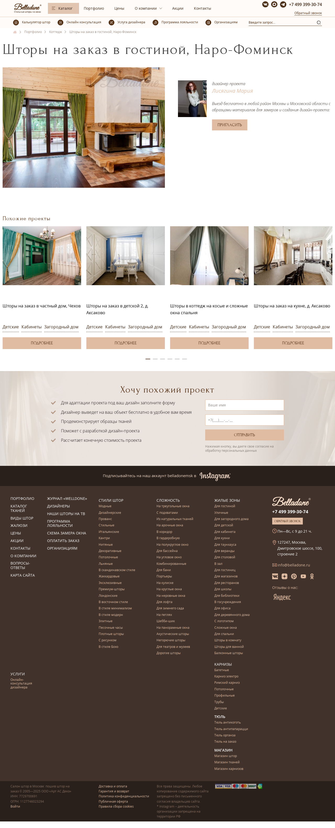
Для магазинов (226, 576)
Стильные (106, 525)
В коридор (164, 532)
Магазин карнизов (228, 769)
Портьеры (164, 576)
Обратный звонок (308, 13)
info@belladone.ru (293, 564)
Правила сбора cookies (116, 806)
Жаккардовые (109, 576)
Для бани (164, 570)
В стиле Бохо (108, 647)
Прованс (105, 519)
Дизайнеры (58, 506)
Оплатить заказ (63, 541)
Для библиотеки (226, 596)
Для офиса (222, 608)
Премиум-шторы (112, 589)
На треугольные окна (173, 506)
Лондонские (108, 596)
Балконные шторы (228, 653)
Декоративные (110, 551)
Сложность (168, 500)
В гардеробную (168, 538)
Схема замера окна (66, 533)
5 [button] (177, 359)
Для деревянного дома (232, 615)
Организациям (62, 548)
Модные (105, 506)
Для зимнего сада (170, 608)
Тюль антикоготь (227, 723)
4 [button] (170, 359)
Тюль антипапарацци (231, 729)
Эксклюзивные (110, 583)
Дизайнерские (110, 513)
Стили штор (111, 500)
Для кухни (222, 538)
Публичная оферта (113, 801)
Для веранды (224, 551)
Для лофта (164, 602)
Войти (15, 806)
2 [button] (155, 359)
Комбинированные (171, 564)
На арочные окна (170, 525)
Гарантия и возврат (114, 791)
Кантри (104, 538)
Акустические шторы (173, 634)
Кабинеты (31, 327)
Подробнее (42, 343)
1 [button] (148, 359)
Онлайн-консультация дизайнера (21, 683)
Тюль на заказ (225, 742)
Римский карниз (227, 683)
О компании (146, 8)
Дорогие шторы (169, 653)
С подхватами (167, 513)
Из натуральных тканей (175, 519)
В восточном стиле (113, 602)
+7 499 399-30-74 (305, 4)
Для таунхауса (225, 545)
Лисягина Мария (232, 90)
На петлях (164, 615)
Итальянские (109, 532)
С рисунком (107, 640)
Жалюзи (18, 525)
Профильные (224, 696)
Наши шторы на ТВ (66, 514)
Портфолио (94, 8)
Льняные (106, 564)
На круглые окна (169, 589)
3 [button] (162, 359)
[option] (42, 287)
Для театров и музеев (173, 647)
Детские (11, 327)
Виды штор (21, 518)
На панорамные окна (173, 628)
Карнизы (223, 664)
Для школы (222, 589)
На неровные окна (171, 596)
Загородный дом (61, 327)
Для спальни (224, 634)
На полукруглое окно (172, 545)
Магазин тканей (227, 762)
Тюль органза (225, 735)
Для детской (223, 525)
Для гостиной (224, 506)
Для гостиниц (225, 570)
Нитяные (106, 545)
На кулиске (165, 583)
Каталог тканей (18, 508)
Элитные (106, 621)
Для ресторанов (226, 583)
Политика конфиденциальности (124, 796)
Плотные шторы (111, 634)
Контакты (202, 8)
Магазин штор (225, 756)
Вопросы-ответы (20, 565)
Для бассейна (167, 551)
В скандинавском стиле (117, 570)
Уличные (221, 513)
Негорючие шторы (171, 640)
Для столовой (224, 557)
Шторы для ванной (229, 647)
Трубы (219, 702)
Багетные (221, 670)
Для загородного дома (231, 519)
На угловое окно (169, 557)
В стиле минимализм (115, 608)
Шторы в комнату (227, 640)
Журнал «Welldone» (67, 498)
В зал (218, 564)
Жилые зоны (227, 500)
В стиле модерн (111, 615)
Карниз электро (226, 676)
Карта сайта (22, 575)
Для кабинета (225, 532)
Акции (177, 8)
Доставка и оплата (113, 786)
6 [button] (184, 359)
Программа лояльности (60, 523)
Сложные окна (225, 628)
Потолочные (108, 557)
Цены (119, 8)
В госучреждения (227, 602)
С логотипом (224, 621)
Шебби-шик (166, 621)
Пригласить (229, 125)
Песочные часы (111, 628)
